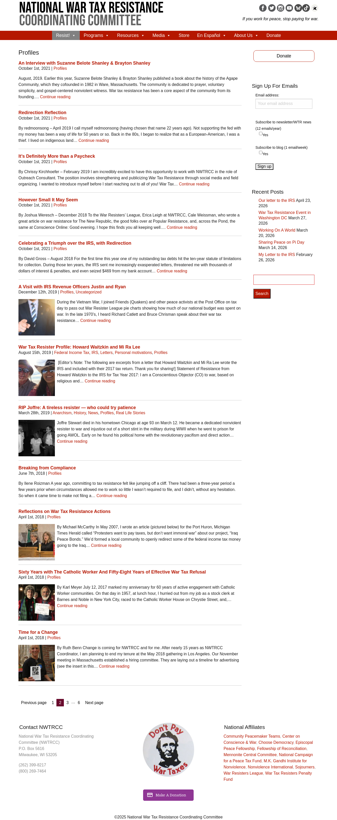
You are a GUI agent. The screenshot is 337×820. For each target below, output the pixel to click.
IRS (95, 352)
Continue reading (55, 97)
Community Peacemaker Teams (252, 736)
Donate (273, 35)
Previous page (34, 702)
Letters (106, 352)
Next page (94, 702)
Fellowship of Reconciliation (281, 748)
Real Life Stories (130, 413)
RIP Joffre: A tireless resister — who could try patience (77, 407)
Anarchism (62, 413)
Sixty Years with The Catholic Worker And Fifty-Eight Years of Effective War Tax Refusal (112, 572)
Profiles (60, 68)
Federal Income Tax (71, 352)
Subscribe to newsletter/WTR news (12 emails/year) (283, 125)
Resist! (66, 35)
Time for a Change (38, 632)
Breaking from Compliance (47, 467)
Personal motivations (133, 352)
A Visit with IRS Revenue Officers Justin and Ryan (72, 286)
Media (162, 35)
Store (184, 35)
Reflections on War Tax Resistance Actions (64, 511)
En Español (211, 35)
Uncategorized (89, 292)
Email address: (283, 100)
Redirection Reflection (42, 112)
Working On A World (277, 230)
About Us (246, 35)
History (80, 413)
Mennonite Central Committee (250, 755)
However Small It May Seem (48, 199)
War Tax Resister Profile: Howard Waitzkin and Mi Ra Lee (79, 347)
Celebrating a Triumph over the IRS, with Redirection (74, 243)
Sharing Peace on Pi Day (281, 242)
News (93, 413)
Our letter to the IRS (277, 200)
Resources (131, 35)
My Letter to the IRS (277, 254)
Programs (96, 35)
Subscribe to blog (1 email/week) (281, 147)
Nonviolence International (270, 767)
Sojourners (304, 767)
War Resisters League (243, 773)
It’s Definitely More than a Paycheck (56, 156)
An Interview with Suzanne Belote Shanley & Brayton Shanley (84, 63)
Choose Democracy (276, 742)
